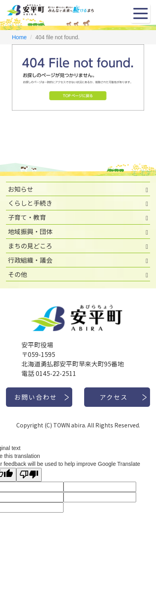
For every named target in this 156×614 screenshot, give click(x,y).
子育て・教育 (27, 217)
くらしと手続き (30, 203)
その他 (17, 274)
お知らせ (20, 189)
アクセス (114, 397)
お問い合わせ (35, 397)
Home (19, 37)
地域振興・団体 (30, 231)
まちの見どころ (30, 245)
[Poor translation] (29, 475)
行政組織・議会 (30, 260)
